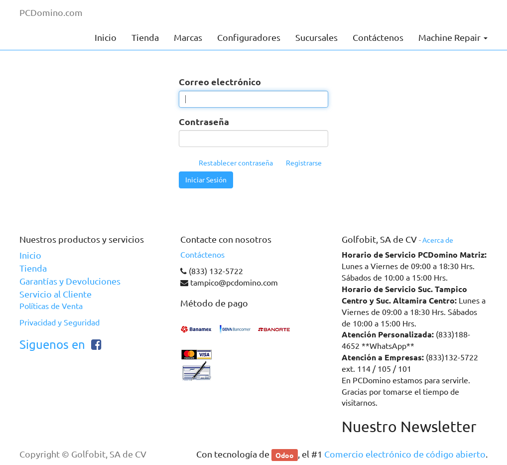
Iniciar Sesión (206, 180)
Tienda (33, 268)
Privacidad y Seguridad (59, 322)
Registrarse (304, 163)
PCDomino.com (51, 12)
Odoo (284, 454)
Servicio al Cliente (55, 294)
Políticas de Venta (51, 306)
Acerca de (437, 240)
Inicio (30, 255)
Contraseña (204, 121)
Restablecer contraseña (236, 163)
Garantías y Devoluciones (70, 281)
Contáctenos (202, 254)
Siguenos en (52, 344)
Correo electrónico (220, 81)
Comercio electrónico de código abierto (405, 454)
